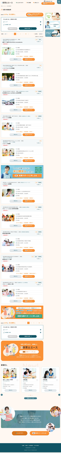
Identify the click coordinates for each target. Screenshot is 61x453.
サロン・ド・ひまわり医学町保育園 (11, 208)
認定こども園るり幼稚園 (8, 380)
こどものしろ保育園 (8, 184)
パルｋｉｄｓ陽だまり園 (9, 284)
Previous (2, 395)
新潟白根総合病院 (7, 233)
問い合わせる (28, 59)
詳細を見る (16, 59)
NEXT (28, 34)
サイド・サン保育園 (7, 117)
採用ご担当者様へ (37, 446)
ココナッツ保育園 (7, 143)
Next (59, 395)
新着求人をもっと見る (30, 398)
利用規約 (25, 446)
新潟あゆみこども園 (8, 259)
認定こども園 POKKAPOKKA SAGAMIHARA (14, 42)
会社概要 (22, 446)
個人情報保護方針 (31, 446)
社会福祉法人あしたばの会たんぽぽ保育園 (13, 93)
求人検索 (29, 2)
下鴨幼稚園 (25, 380)
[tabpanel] (11, 380)
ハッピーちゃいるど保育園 (9, 68)
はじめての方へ (20, 2)
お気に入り (36, 2)
